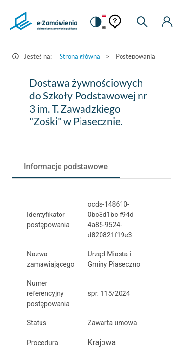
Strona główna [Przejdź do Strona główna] (80, 56)
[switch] (95, 22)
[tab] (66, 166)
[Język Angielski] (104, 28)
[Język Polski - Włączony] (104, 16)
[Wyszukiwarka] (142, 22)
